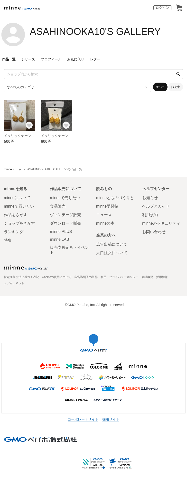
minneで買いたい (19, 206)
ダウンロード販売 (65, 223)
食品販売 (57, 206)
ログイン (162, 8)
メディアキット (14, 283)
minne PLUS (61, 232)
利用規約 (150, 215)
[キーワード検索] (93, 74)
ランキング (13, 232)
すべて (160, 87)
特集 (8, 240)
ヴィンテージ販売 (65, 215)
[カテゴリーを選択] (77, 87)
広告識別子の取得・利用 (90, 277)
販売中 (175, 87)
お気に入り (75, 59)
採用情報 (162, 277)
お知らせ (150, 198)
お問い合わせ (154, 232)
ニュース (104, 215)
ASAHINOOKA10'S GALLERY (95, 31)
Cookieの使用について (56, 277)
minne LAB (59, 239)
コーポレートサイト (83, 419)
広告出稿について (111, 244)
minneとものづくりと (115, 198)
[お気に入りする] (29, 125)
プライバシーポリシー (124, 277)
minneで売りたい (65, 198)
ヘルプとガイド (155, 206)
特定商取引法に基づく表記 (21, 277)
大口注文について (111, 253)
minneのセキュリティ (161, 223)
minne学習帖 (107, 206)
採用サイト (110, 419)
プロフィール (51, 59)
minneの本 (105, 223)
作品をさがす (15, 215)
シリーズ (28, 59)
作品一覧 (9, 59)
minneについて (17, 198)
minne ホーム (12, 169)
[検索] (178, 74)
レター (95, 59)
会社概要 (147, 277)
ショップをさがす (19, 223)
